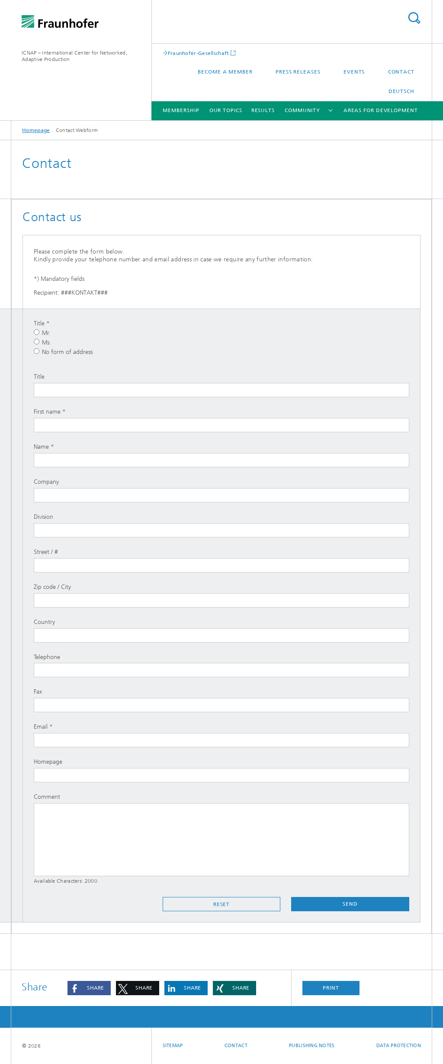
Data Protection (398, 1045)
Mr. (42, 333)
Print (331, 988)
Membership (181, 110)
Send (350, 904)
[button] (89, 988)
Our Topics (225, 110)
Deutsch (401, 91)
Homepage (36, 130)
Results (263, 110)
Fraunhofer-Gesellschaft (198, 53)
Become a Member (225, 72)
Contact (401, 72)
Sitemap (173, 1045)
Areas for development (380, 110)
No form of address (63, 352)
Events (354, 72)
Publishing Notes (311, 1045)
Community (302, 110)
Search (414, 18)
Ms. (42, 342)
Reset (221, 904)
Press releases (298, 72)
